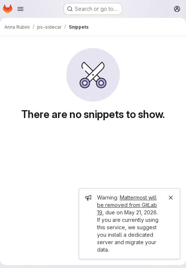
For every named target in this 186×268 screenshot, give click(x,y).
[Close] (170, 197)
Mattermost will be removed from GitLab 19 (127, 205)
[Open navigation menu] (20, 9)
